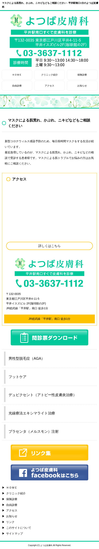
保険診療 (82, 74)
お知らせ (82, 85)
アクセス (49, 85)
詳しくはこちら (49, 246)
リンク (10, 522)
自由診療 (17, 85)
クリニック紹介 (49, 74)
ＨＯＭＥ (17, 74)
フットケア (17, 377)
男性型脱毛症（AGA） (27, 358)
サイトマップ (14, 533)
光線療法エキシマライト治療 (32, 413)
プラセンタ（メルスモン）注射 (34, 431)
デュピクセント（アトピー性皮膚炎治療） (43, 395)
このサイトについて (18, 527)
